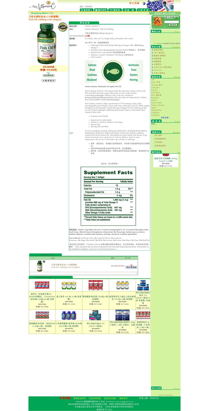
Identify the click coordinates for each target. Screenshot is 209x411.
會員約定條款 (110, 398)
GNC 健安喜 (159, 53)
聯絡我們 (123, 398)
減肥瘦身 (157, 61)
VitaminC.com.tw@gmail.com (120, 401)
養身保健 (157, 58)
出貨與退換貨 (95, 398)
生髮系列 (157, 64)
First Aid (157, 70)
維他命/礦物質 (160, 56)
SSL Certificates (166, 395)
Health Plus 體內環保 (163, 67)
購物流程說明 (80, 398)
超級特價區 (158, 50)
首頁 (51, 13)
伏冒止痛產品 (159, 73)
